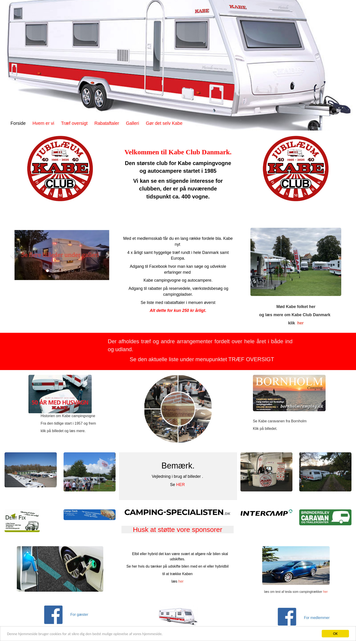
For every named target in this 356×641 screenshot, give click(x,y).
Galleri (132, 123)
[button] (13, 255)
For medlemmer (317, 618)
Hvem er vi (43, 123)
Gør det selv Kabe (164, 123)
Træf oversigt (74, 123)
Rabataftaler (106, 123)
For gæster (80, 614)
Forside (18, 123)
